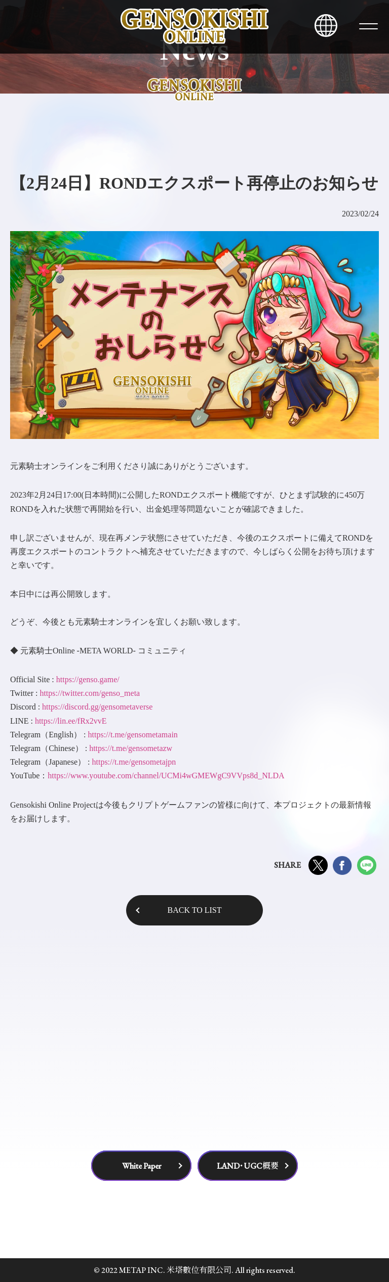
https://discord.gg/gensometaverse (97, 706)
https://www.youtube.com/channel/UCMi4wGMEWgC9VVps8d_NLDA (166, 775)
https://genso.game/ (88, 679)
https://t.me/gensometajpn (134, 762)
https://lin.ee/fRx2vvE (71, 721)
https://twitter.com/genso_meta (90, 693)
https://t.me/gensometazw (130, 748)
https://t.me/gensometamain (133, 734)
